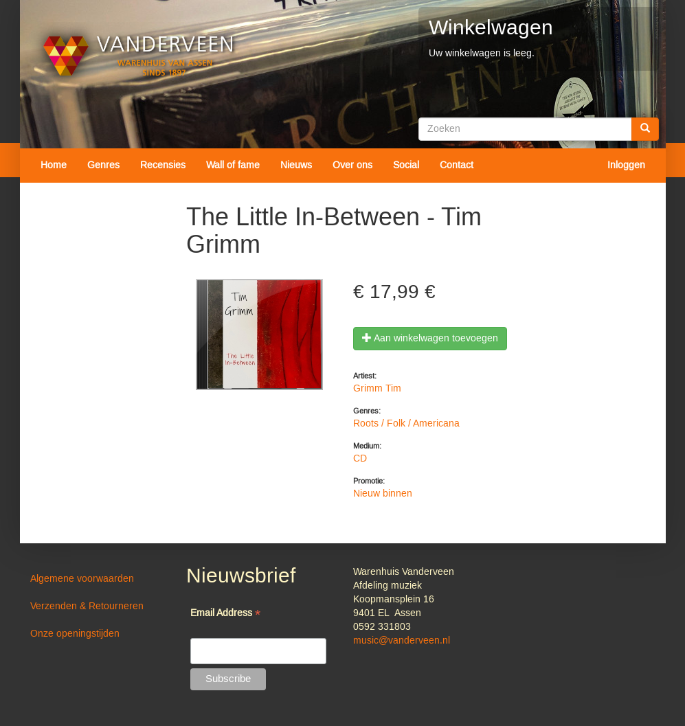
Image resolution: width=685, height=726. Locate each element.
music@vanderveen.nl (401, 641)
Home (54, 165)
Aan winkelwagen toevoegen (430, 338)
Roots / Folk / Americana (406, 424)
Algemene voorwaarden (82, 579)
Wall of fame (233, 165)
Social (406, 165)
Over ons (352, 165)
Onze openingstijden (75, 634)
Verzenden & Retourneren (87, 606)
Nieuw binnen (382, 494)
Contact (456, 165)
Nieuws (296, 165)
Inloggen (626, 165)
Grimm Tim (377, 389)
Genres (103, 165)
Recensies (163, 165)
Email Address (225, 614)
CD (360, 459)
